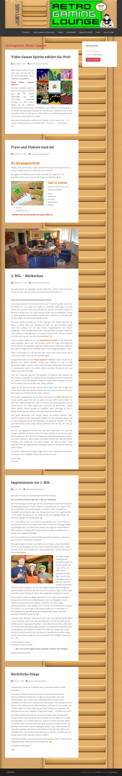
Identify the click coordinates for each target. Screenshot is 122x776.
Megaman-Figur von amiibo (37, 346)
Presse (60, 32)
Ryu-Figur (29, 371)
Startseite (26, 32)
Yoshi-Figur (58, 408)
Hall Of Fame (108, 32)
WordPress (113, 772)
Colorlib (98, 772)
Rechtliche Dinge (25, 674)
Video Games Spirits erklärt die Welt (41, 57)
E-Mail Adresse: (92, 51)
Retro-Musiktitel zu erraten (53, 330)
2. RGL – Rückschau (27, 276)
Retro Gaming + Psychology (44, 32)
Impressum (10, 772)
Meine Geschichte (85, 32)
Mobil (98, 32)
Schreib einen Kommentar (38, 64)
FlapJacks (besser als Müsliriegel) (31, 421)
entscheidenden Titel (45, 336)
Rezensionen (71, 32)
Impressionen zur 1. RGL (30, 482)
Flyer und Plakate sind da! (32, 147)
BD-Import (23, 353)
